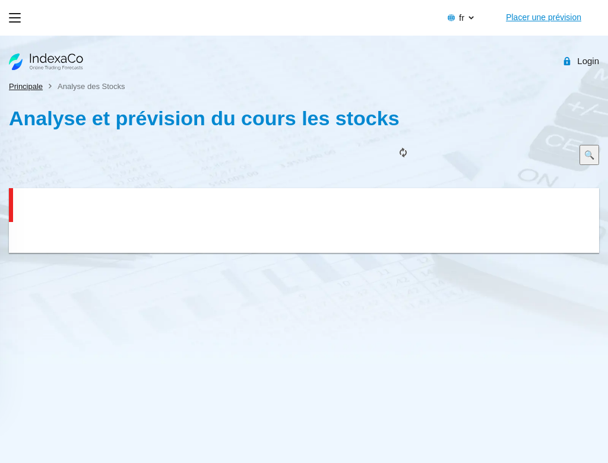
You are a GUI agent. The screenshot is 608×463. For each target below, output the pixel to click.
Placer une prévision (543, 17)
